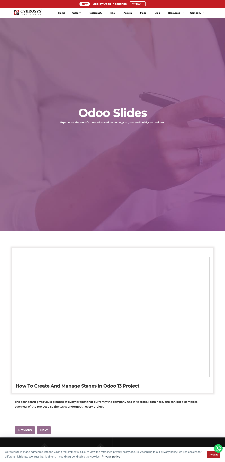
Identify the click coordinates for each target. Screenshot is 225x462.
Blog (156, 14)
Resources (173, 14)
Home (61, 14)
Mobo (143, 14)
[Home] (27, 14)
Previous (25, 430)
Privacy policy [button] (111, 456)
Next (44, 430)
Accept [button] (214, 454)
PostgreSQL (95, 14)
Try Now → (138, 4)
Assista (127, 14)
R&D (112, 14)
